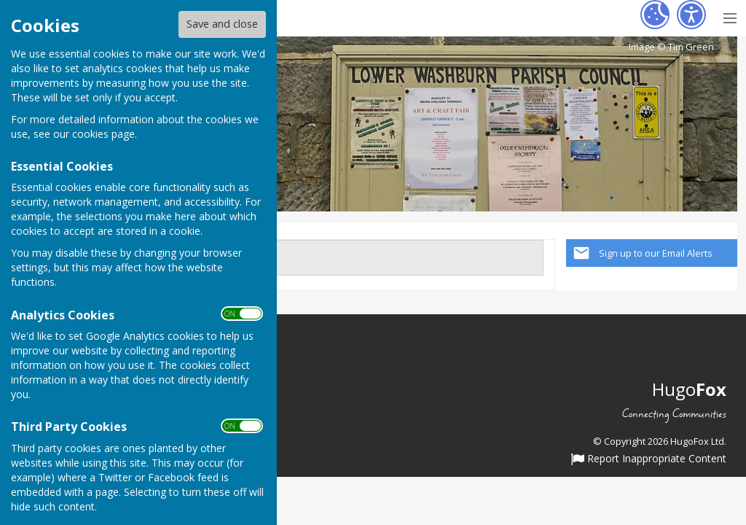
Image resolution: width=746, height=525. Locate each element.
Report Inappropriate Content (648, 459)
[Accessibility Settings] (691, 14)
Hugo (689, 389)
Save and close (222, 24)
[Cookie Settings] (655, 14)
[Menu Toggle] (729, 16)
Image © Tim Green (671, 47)
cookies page (103, 134)
